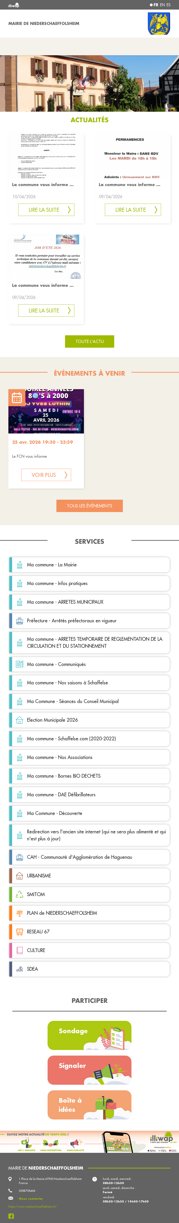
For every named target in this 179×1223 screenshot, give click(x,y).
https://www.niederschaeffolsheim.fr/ (32, 1206)
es (169, 5)
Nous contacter (31, 1198)
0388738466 (27, 1190)
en (162, 5)
